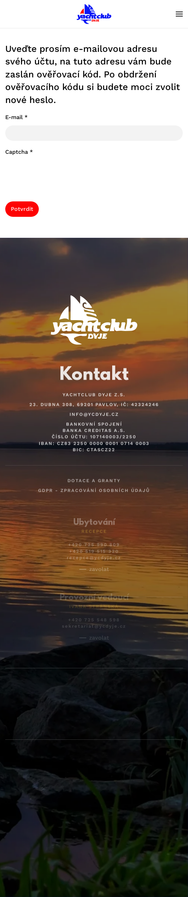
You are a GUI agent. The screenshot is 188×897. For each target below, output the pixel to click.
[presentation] (58, 173)
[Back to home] (94, 14)
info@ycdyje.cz (94, 411)
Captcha (19, 152)
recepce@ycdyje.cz (94, 553)
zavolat (99, 564)
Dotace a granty (94, 476)
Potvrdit (22, 209)
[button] (179, 14)
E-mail (16, 117)
